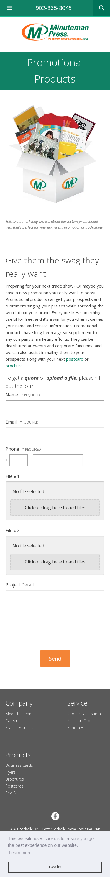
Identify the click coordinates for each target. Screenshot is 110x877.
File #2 (12, 530)
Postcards (15, 786)
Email (12, 422)
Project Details (21, 585)
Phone (13, 449)
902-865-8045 (54, 8)
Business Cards (19, 765)
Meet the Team (19, 713)
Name (12, 395)
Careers (12, 720)
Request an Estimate (85, 713)
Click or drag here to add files (55, 507)
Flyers (11, 772)
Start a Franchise (20, 727)
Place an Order (80, 720)
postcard (74, 359)
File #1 (12, 476)
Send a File (77, 727)
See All (11, 793)
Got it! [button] (55, 867)
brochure (14, 365)
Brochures (15, 779)
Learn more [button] (20, 852)
